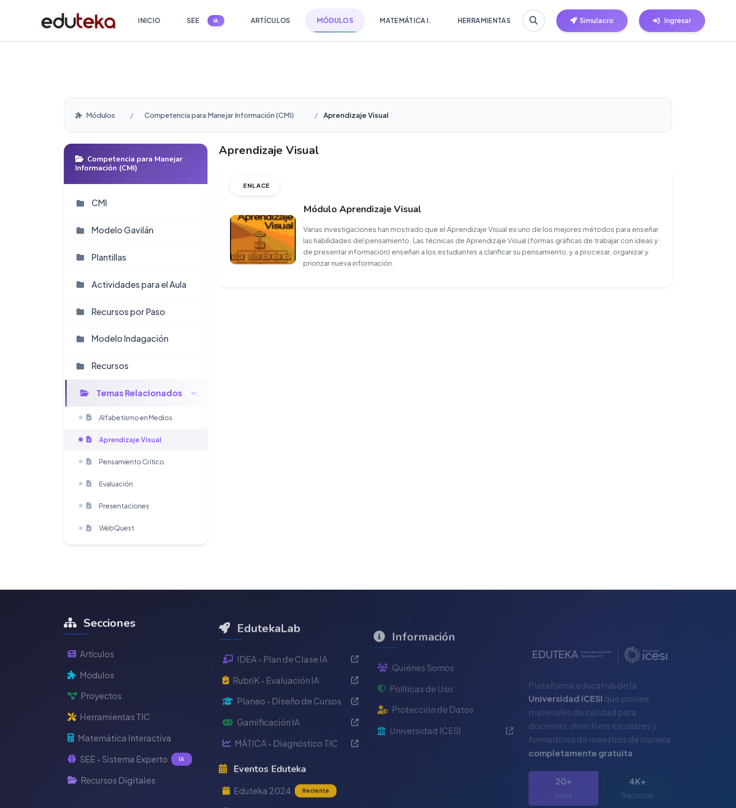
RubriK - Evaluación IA (290, 714)
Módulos (95, 114)
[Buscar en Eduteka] (533, 20)
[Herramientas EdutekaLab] (592, 20)
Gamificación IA (290, 757)
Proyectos (95, 721)
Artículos (91, 679)
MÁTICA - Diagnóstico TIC (290, 778)
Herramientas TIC (109, 742)
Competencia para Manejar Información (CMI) (219, 114)
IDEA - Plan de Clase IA (290, 694)
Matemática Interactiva (119, 763)
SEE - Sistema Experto (130, 785)
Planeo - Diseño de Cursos (290, 736)
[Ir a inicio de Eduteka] (78, 20)
